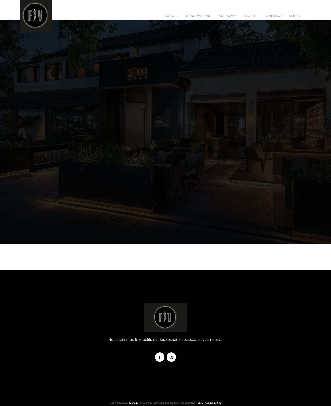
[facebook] (159, 357)
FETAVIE (133, 402)
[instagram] (171, 357)
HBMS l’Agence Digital (208, 402)
